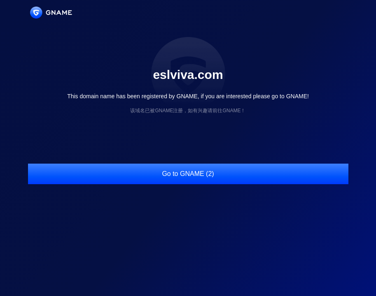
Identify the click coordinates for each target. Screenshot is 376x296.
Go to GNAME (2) (188, 173)
